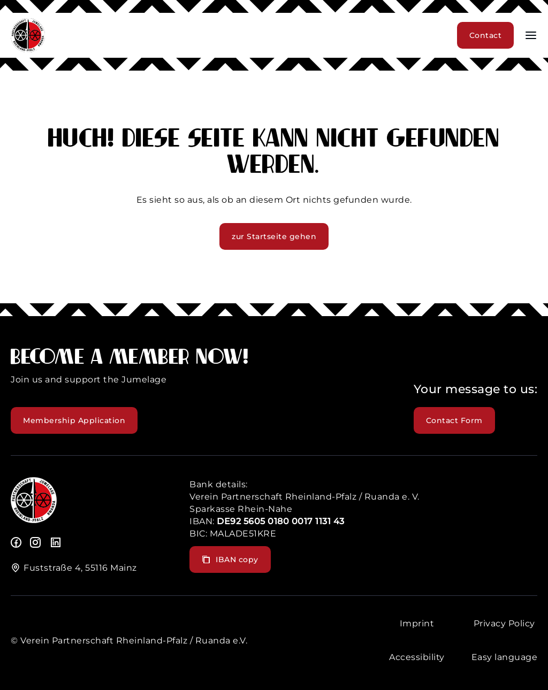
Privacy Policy (504, 623)
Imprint (417, 623)
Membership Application (74, 420)
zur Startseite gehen (274, 236)
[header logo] (28, 49)
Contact (485, 35)
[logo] (34, 520)
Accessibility (417, 657)
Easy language (504, 657)
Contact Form (454, 420)
